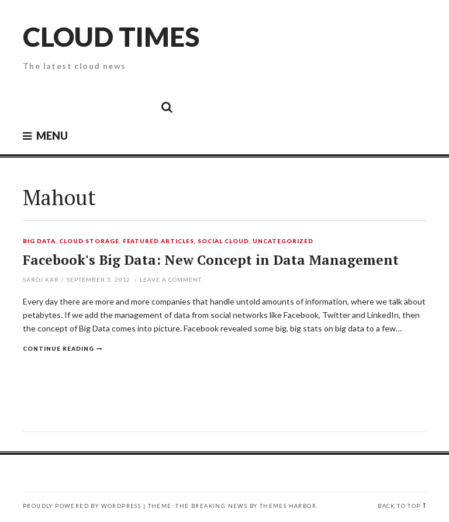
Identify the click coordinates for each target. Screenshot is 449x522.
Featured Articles (159, 241)
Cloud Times (111, 36)
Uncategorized (283, 241)
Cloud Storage (89, 241)
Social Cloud (223, 241)
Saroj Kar (41, 279)
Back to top (399, 506)
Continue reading (58, 348)
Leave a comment (171, 279)
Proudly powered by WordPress (82, 506)
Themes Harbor (288, 506)
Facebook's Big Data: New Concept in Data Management (211, 260)
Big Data (39, 241)
